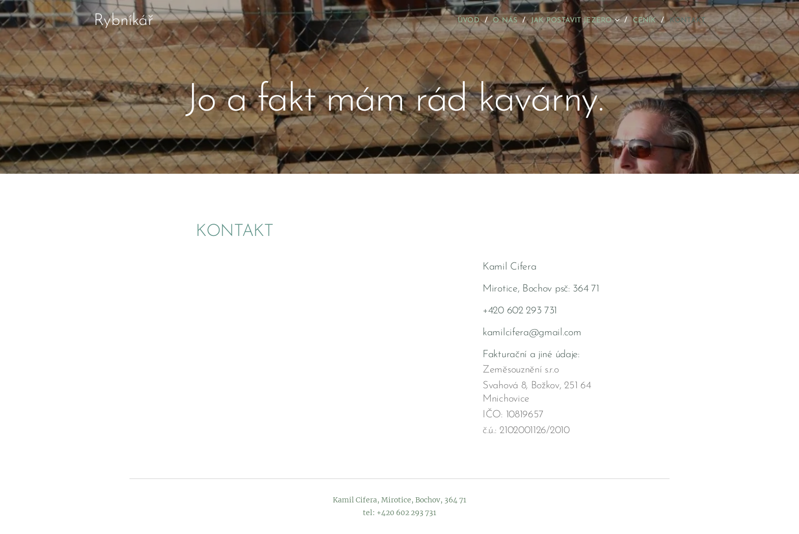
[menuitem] (447, 21)
